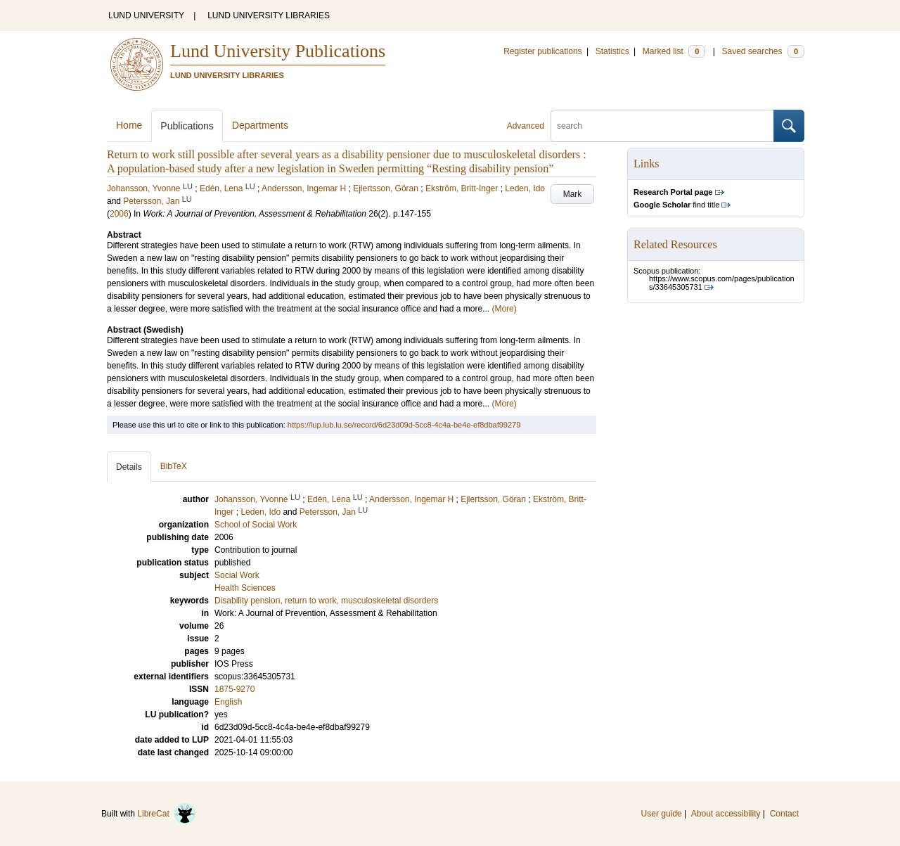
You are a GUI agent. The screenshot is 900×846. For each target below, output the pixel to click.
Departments (260, 125)
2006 (119, 214)
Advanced (525, 126)
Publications (187, 126)
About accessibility (726, 814)
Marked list (674, 51)
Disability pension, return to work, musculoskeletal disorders (326, 600)
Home (129, 125)
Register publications (542, 51)
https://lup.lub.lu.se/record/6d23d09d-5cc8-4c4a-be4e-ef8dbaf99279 (404, 425)
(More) (503, 309)
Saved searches (762, 51)
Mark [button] (572, 194)
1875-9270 (234, 689)
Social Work (236, 575)
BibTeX (173, 466)
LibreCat (166, 813)
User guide (661, 814)
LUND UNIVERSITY (146, 15)
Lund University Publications (277, 51)
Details (129, 467)
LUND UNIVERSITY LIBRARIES (268, 15)
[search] (662, 126)
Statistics (612, 51)
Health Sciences (245, 588)
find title (676, 204)
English (228, 702)
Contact (784, 814)
